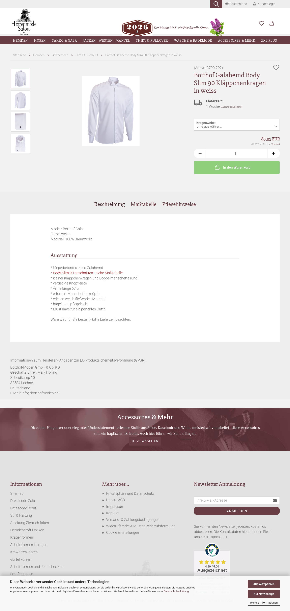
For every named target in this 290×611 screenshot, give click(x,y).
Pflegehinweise (179, 204)
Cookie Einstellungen (122, 532)
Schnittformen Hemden (28, 545)
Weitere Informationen (264, 602)
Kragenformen (21, 537)
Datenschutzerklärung (176, 591)
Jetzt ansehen (145, 441)
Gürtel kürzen (20, 559)
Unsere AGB (115, 500)
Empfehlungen (21, 574)
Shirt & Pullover (152, 40)
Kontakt (112, 513)
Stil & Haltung (21, 515)
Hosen (40, 40)
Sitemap (17, 493)
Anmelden (236, 511)
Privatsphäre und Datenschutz (130, 493)
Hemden (20, 40)
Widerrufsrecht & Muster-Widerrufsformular (140, 526)
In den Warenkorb (232, 167)
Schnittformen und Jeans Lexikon (36, 567)
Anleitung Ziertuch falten (29, 523)
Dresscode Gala (22, 501)
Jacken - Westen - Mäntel (106, 40)
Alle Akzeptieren (263, 584)
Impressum (115, 506)
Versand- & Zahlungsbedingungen (133, 519)
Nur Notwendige (264, 594)
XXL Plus (269, 40)
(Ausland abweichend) (231, 107)
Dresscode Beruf (23, 508)
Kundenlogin (264, 4)
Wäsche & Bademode (193, 40)
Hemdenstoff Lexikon (27, 530)
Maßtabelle (143, 204)
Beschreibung (109, 204)
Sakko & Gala (64, 40)
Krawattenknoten (24, 552)
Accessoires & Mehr (236, 40)
